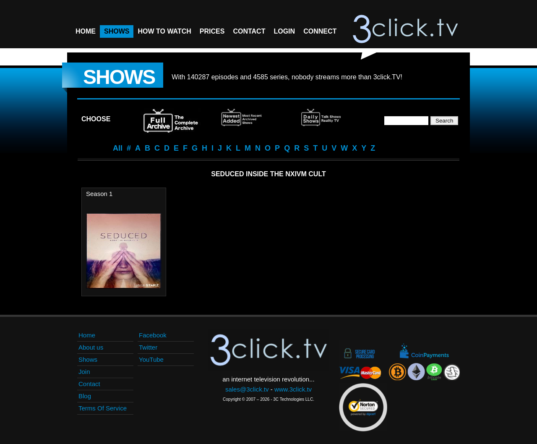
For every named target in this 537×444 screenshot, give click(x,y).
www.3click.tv (293, 389)
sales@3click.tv (247, 389)
